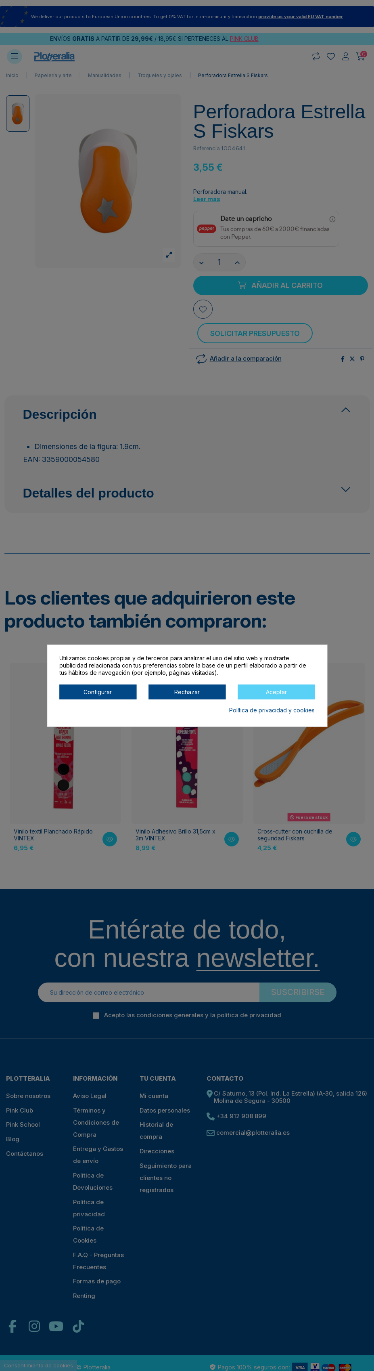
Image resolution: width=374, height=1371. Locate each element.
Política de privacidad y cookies (272, 710)
